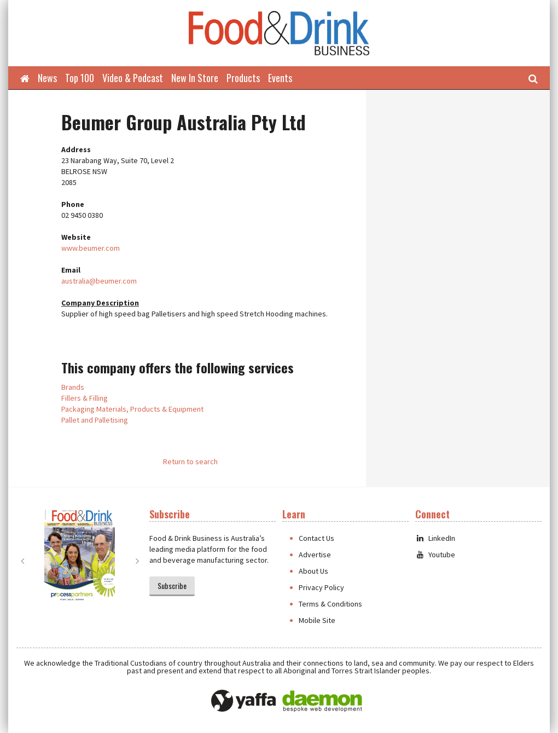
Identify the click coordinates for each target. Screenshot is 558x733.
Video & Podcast (132, 78)
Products (243, 78)
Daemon (322, 701)
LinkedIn (435, 538)
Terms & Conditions (330, 604)
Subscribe (172, 585)
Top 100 (79, 78)
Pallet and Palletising (94, 420)
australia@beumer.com (99, 281)
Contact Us (316, 538)
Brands (72, 387)
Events (280, 78)
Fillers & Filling (84, 398)
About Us (313, 571)
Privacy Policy (321, 587)
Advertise (315, 554)
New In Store (194, 78)
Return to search (190, 461)
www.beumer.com (90, 248)
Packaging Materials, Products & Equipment (132, 409)
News (47, 78)
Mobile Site (317, 620)
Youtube (435, 554)
